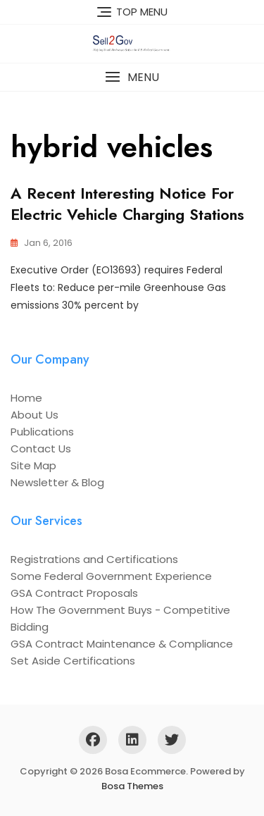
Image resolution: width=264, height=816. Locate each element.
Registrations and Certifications (94, 559)
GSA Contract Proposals (74, 593)
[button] (132, 77)
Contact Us (41, 448)
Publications (42, 431)
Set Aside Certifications (73, 660)
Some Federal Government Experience (111, 576)
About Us (34, 414)
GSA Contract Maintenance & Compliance (122, 643)
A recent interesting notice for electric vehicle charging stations (127, 204)
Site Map (33, 465)
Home (26, 397)
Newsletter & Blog (57, 482)
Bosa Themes (132, 786)
